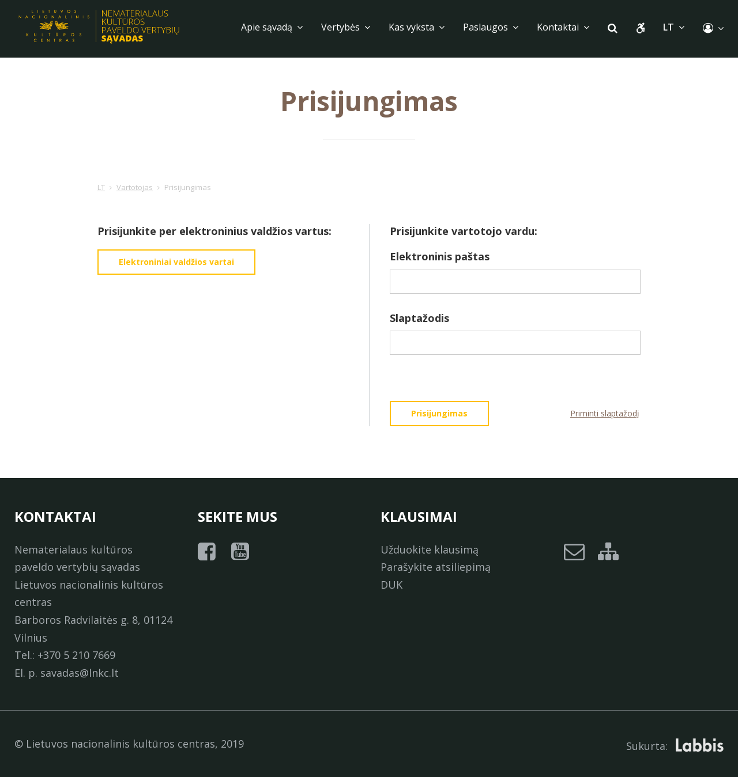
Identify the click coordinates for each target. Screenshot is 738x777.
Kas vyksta (417, 27)
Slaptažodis (419, 318)
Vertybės (345, 27)
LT (101, 187)
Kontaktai (563, 27)
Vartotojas (134, 187)
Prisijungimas (439, 413)
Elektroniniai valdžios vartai (176, 261)
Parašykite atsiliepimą (436, 567)
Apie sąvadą (272, 27)
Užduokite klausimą (430, 549)
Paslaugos (490, 27)
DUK (391, 585)
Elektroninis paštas (440, 256)
